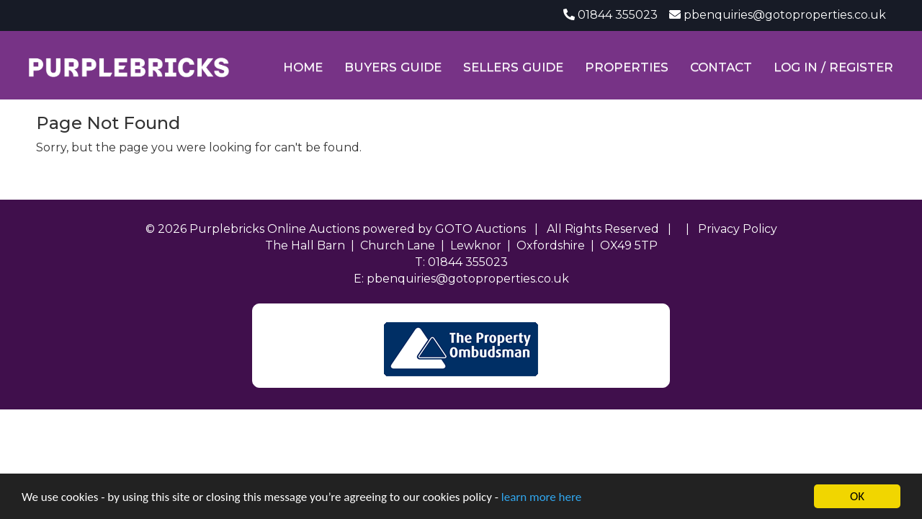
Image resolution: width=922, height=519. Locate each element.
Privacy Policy (737, 229)
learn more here (541, 497)
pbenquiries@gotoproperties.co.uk (785, 15)
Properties (626, 67)
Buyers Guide (393, 67)
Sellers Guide (513, 67)
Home (303, 67)
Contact (721, 67)
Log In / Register (833, 67)
